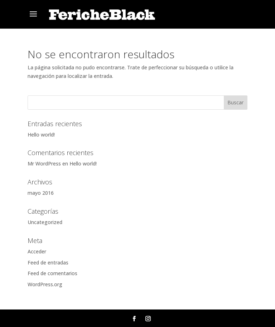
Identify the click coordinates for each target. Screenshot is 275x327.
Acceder (37, 251)
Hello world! (41, 134)
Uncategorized (45, 222)
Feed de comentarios (52, 273)
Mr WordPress (44, 163)
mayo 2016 (41, 192)
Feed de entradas (48, 262)
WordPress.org (45, 284)
